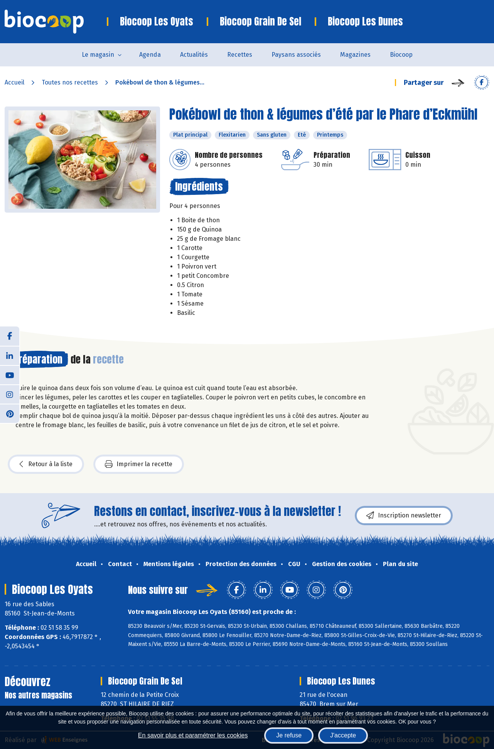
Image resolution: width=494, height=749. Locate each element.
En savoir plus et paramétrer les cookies (193, 735)
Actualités (194, 54)
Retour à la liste (45, 464)
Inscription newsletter (403, 515)
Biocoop (401, 54)
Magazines (355, 54)
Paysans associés (296, 54)
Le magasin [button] (98, 54)
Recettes (239, 54)
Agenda (150, 54)
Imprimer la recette (138, 464)
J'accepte (343, 735)
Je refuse (289, 735)
